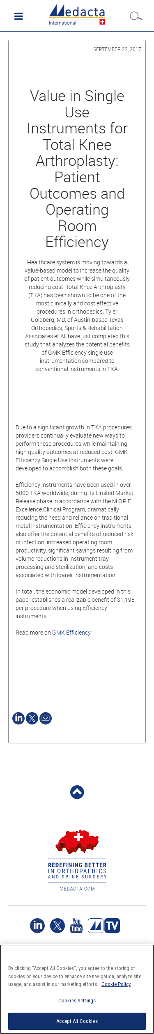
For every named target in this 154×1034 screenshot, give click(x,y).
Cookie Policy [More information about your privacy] (116, 984)
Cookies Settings (77, 1000)
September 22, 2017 (117, 49)
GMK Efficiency (71, 632)
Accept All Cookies (76, 1021)
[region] (77, 989)
